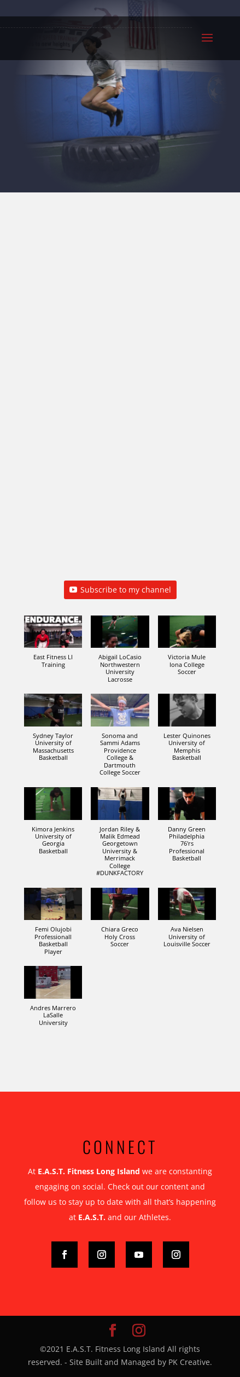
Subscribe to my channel (120, 589)
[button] (53, 647)
